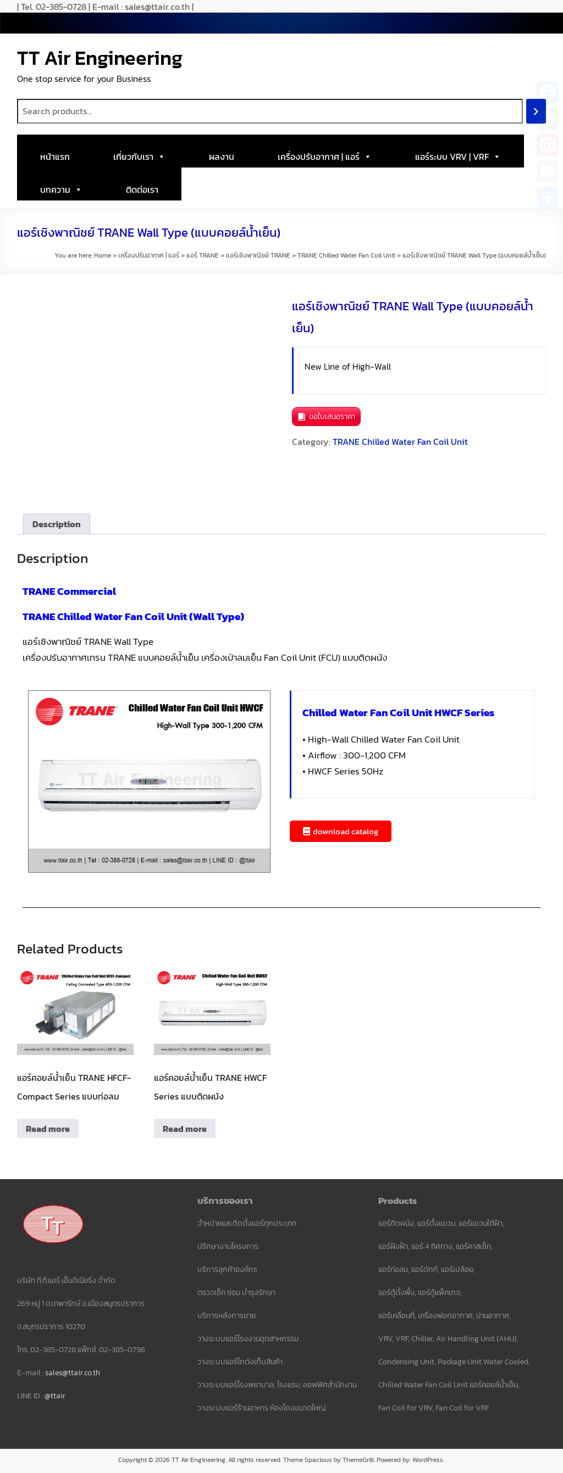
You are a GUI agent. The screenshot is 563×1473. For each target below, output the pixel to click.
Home (102, 255)
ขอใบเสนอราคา (332, 416)
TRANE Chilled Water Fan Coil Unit (346, 255)
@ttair (55, 1396)
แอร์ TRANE (202, 255)
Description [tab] (56, 524)
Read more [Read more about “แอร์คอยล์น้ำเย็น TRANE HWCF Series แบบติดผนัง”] (185, 1128)
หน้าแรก (55, 156)
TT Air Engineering (100, 57)
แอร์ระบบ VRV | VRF (458, 154)
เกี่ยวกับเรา (139, 154)
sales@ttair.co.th (72, 1373)
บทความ (61, 186)
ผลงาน (221, 156)
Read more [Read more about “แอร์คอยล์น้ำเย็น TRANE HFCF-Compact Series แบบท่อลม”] (48, 1128)
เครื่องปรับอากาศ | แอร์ (325, 154)
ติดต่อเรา (142, 189)
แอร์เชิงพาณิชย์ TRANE (258, 255)
